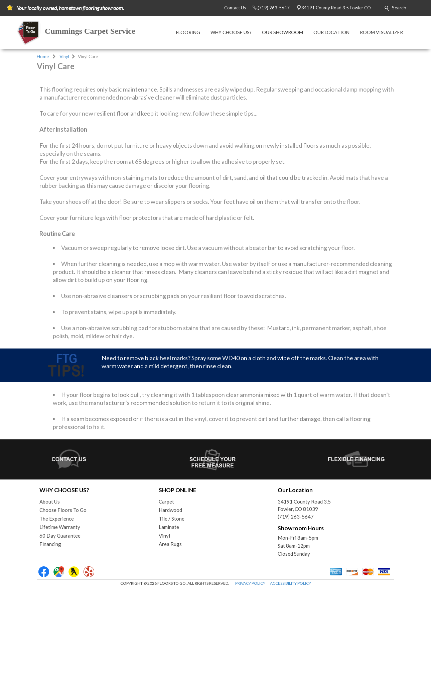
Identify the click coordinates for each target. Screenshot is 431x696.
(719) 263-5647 (296, 623)
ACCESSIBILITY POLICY (290, 690)
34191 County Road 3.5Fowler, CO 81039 (304, 612)
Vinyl (64, 56)
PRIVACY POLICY (250, 690)
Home (43, 56)
